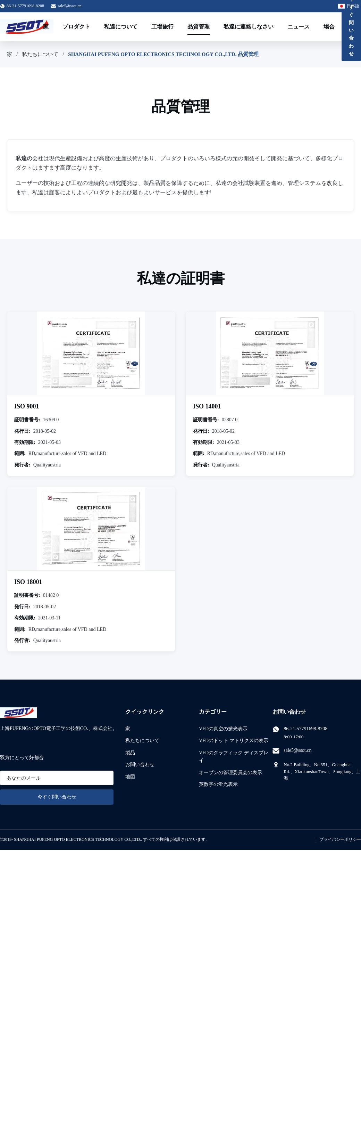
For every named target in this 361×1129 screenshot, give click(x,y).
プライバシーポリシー (340, 839)
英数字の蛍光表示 (218, 784)
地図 (130, 776)
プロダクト (76, 27)
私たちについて (40, 54)
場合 (329, 27)
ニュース (298, 27)
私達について (120, 27)
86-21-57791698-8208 (305, 728)
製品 (130, 752)
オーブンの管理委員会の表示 (230, 772)
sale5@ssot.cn (70, 5)
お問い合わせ (139, 764)
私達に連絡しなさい (249, 27)
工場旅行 (162, 27)
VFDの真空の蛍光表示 (223, 728)
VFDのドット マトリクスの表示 (233, 740)
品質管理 (198, 27)
